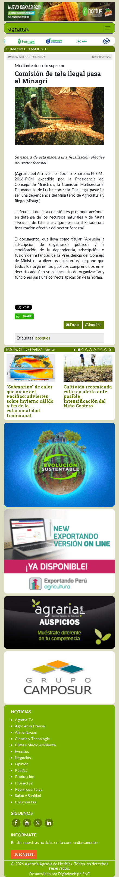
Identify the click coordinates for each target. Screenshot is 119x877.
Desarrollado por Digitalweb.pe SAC (59, 873)
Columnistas (25, 802)
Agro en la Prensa (30, 726)
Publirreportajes (28, 789)
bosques (42, 338)
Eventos (22, 751)
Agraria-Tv (24, 719)
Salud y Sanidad (28, 795)
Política (21, 770)
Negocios (23, 757)
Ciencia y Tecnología (32, 738)
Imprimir (93, 325)
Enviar (73, 325)
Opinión (22, 763)
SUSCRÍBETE (23, 854)
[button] (79, 350)
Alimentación (26, 732)
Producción (24, 776)
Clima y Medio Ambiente (35, 745)
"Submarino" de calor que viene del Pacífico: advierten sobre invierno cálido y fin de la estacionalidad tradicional (30, 401)
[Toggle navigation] (108, 28)
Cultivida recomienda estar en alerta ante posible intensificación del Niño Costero (88, 396)
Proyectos (24, 783)
